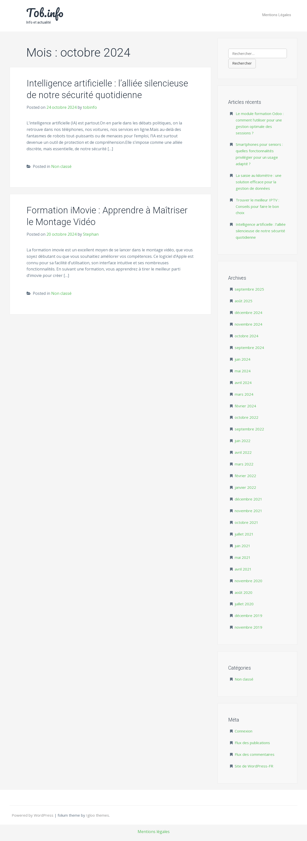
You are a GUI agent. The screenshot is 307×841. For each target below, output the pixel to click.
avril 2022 (243, 452)
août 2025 (243, 300)
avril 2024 (243, 382)
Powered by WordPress (33, 815)
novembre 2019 (248, 627)
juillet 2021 (244, 534)
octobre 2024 (246, 335)
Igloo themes (97, 815)
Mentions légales (154, 831)
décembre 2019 (248, 615)
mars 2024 (244, 394)
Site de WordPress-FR (254, 766)
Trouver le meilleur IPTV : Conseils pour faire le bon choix (257, 206)
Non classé (61, 166)
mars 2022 (244, 463)
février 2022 (245, 475)
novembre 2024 (248, 324)
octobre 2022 (246, 417)
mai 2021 (243, 557)
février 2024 (245, 405)
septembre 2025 (249, 289)
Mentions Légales (276, 15)
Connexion (243, 730)
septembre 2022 (249, 428)
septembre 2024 (249, 347)
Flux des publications (252, 742)
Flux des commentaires (254, 754)
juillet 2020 (244, 603)
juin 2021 (242, 545)
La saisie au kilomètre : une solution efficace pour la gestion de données (258, 182)
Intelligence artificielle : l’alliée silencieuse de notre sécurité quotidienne (261, 231)
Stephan (91, 234)
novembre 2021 (248, 510)
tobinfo (90, 107)
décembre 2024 (248, 312)
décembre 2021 (248, 499)
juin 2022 (242, 440)
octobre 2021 (246, 522)
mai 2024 (243, 370)
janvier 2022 (245, 487)
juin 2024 (242, 359)
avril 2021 (243, 569)
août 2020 (243, 592)
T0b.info (44, 12)
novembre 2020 (248, 580)
